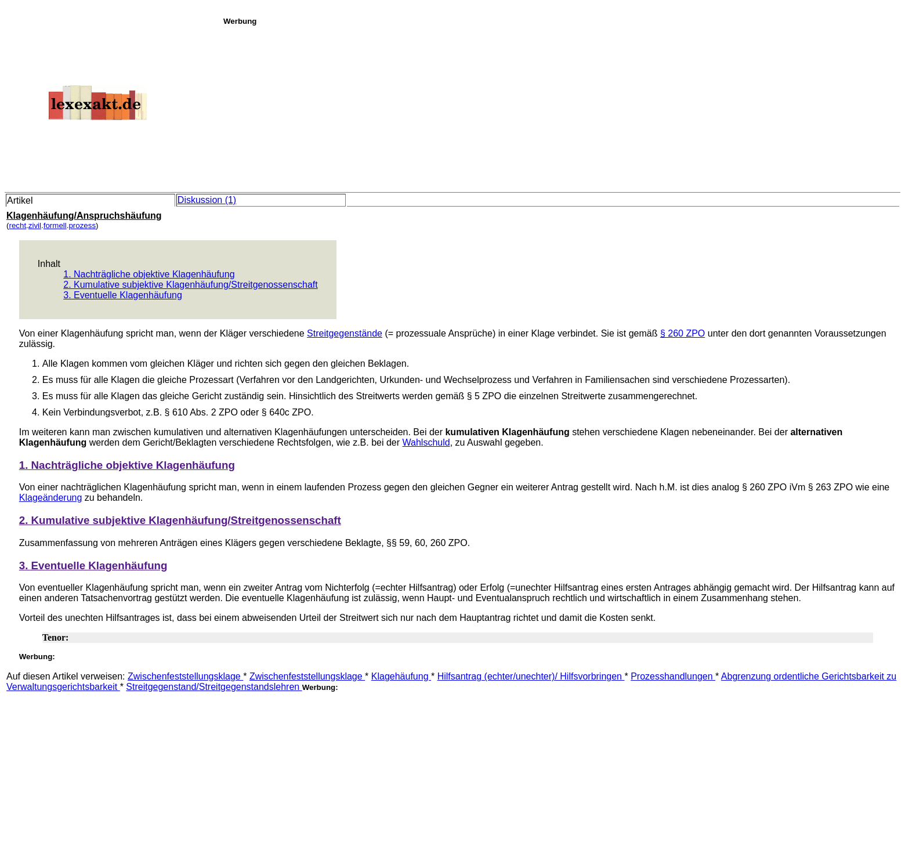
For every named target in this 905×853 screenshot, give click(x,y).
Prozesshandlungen (673, 676)
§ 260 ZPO (682, 333)
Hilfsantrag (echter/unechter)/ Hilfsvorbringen (531, 676)
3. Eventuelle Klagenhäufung (122, 295)
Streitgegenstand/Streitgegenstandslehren (214, 687)
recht (17, 225)
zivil (34, 225)
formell (55, 225)
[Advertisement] (561, 107)
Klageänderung (50, 498)
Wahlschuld (426, 442)
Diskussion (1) (207, 200)
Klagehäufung (401, 676)
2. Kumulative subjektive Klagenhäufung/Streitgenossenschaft (190, 285)
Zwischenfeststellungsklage (185, 676)
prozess (82, 225)
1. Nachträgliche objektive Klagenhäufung (148, 274)
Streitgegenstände (344, 333)
